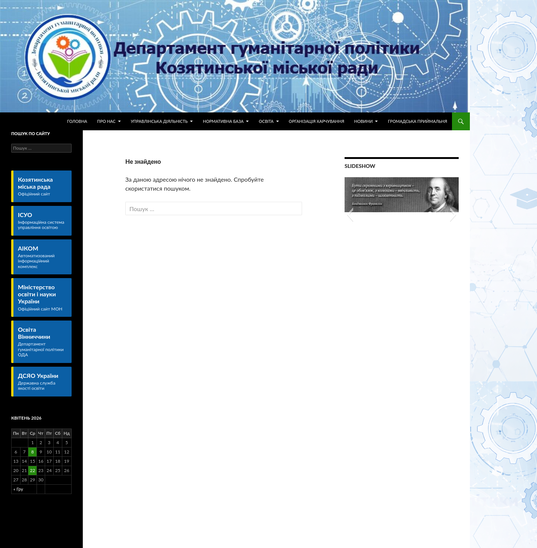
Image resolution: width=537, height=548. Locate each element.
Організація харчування (316, 121)
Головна (77, 121)
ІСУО (42, 220)
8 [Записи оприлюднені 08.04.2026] (32, 452)
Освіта (266, 121)
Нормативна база (223, 121)
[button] (350, 214)
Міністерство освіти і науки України (42, 297)
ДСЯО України (42, 381)
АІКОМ (42, 257)
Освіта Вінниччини (42, 342)
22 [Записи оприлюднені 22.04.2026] (32, 470)
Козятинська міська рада (42, 186)
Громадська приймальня (417, 121)
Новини (363, 121)
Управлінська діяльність (159, 121)
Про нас (106, 121)
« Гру (18, 489)
